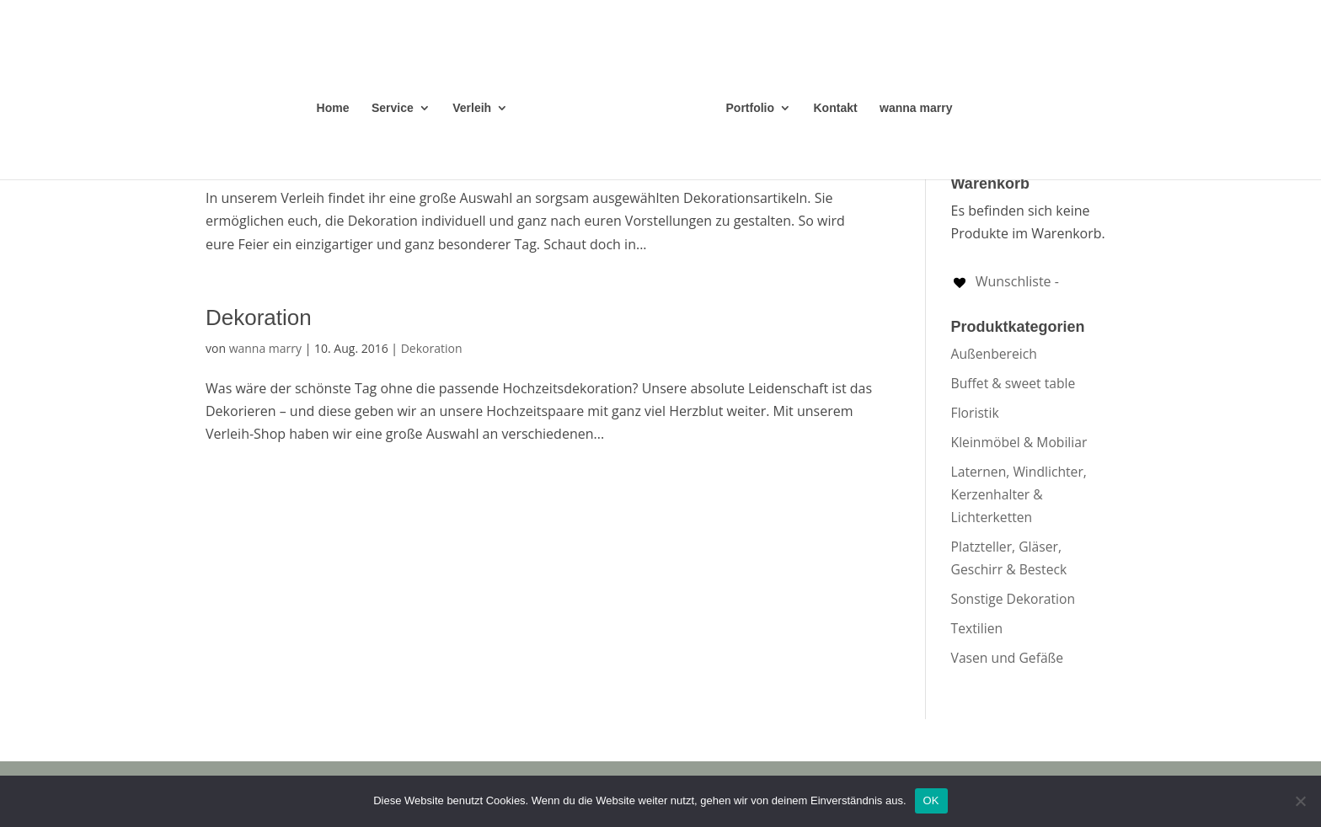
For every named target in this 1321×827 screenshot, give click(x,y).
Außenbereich (994, 353)
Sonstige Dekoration (1013, 599)
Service (393, 108)
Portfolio (750, 108)
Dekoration (259, 317)
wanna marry (916, 108)
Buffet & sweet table (1013, 383)
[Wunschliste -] (1005, 281)
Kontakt (836, 108)
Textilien (977, 628)
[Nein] (1300, 800)
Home (333, 108)
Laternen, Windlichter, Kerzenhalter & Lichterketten (1019, 494)
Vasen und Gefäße (1007, 657)
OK (931, 800)
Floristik (975, 412)
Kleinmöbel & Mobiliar (1019, 442)
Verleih (471, 108)
